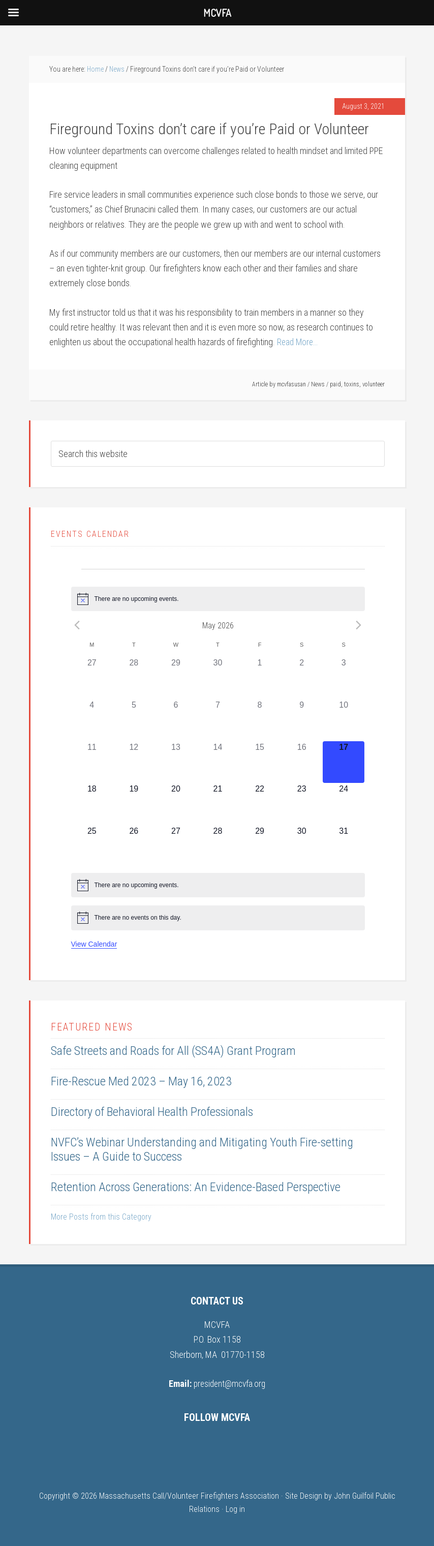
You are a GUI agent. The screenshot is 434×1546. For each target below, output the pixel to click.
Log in (235, 1508)
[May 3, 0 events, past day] (344, 678)
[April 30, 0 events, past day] (218, 678)
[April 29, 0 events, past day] (176, 678)
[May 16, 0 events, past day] (302, 762)
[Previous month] (77, 625)
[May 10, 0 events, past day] (344, 720)
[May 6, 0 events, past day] (176, 720)
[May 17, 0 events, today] (344, 762)
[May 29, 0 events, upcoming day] (260, 846)
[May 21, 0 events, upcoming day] (218, 804)
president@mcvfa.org (229, 1383)
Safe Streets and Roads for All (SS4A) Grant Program (173, 1051)
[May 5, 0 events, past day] (134, 720)
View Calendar (94, 943)
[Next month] (359, 625)
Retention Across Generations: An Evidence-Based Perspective (195, 1187)
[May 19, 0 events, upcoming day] (134, 804)
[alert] (218, 599)
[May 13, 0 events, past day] (176, 762)
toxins (351, 384)
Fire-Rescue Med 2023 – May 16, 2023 (141, 1081)
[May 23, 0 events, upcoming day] (302, 804)
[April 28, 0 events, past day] (134, 678)
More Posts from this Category (101, 1217)
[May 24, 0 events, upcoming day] (344, 804)
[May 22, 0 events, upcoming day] (260, 804)
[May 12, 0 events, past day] (134, 762)
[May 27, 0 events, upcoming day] (176, 846)
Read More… (298, 342)
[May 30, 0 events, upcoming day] (302, 846)
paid (335, 384)
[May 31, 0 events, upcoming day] (344, 846)
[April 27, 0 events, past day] (92, 678)
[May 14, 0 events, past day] (218, 762)
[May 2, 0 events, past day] (302, 678)
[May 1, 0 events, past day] (260, 678)
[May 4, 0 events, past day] (92, 720)
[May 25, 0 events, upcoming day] (92, 846)
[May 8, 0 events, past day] (260, 720)
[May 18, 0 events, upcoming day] (92, 804)
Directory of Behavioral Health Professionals (152, 1112)
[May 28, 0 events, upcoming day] (218, 846)
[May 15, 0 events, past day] (260, 762)
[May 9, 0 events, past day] (302, 720)
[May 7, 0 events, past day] (218, 720)
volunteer (373, 384)
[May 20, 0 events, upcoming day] (176, 804)
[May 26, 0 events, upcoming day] (134, 846)
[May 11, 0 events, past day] (92, 762)
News (318, 384)
